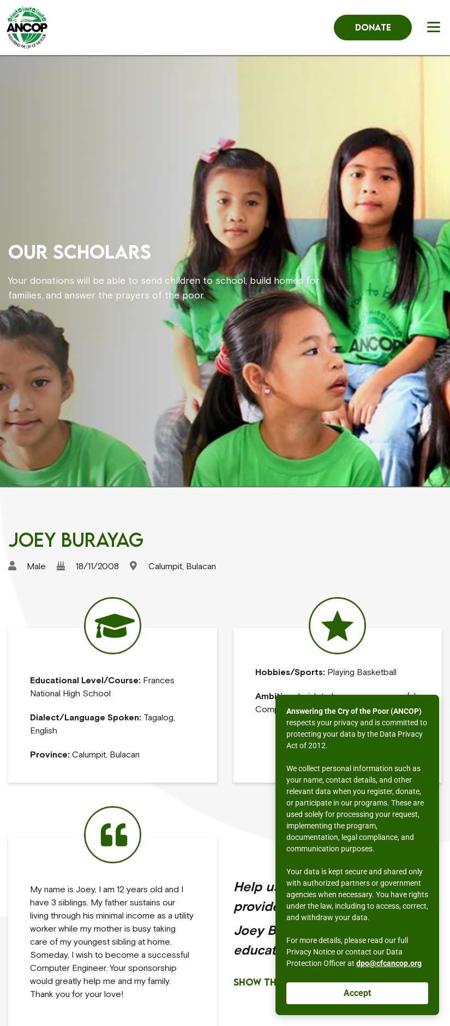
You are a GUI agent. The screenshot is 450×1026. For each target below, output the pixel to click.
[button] (435, 26)
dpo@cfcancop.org (389, 963)
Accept (357, 993)
